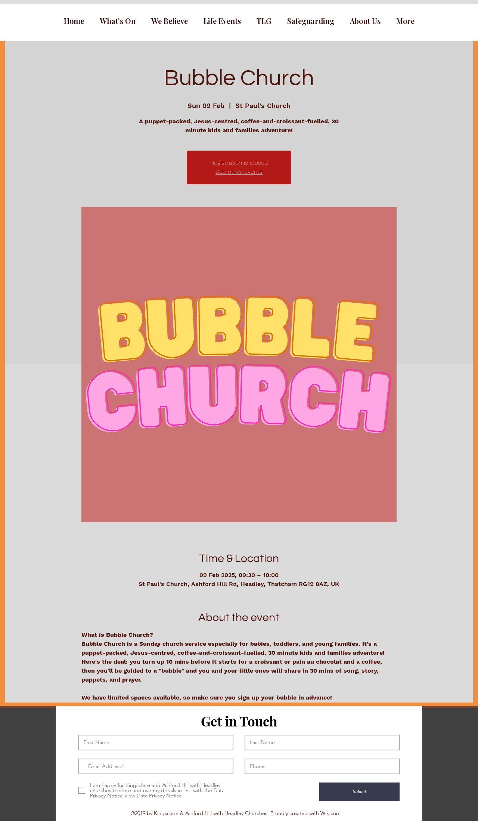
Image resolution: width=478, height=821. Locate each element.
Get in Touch (239, 721)
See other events (239, 171)
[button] (117, 20)
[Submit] (359, 792)
